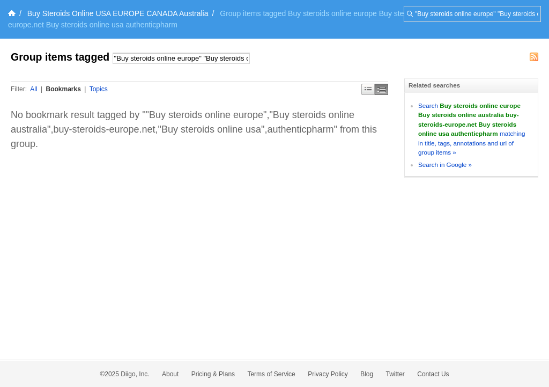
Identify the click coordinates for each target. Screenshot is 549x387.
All (33, 89)
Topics (99, 89)
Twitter (395, 374)
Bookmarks (63, 89)
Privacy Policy (328, 374)
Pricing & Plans (213, 374)
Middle (381, 89)
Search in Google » (445, 164)
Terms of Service (271, 374)
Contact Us (433, 374)
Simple (368, 89)
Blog (366, 374)
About (170, 374)
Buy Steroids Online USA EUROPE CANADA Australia (118, 13)
